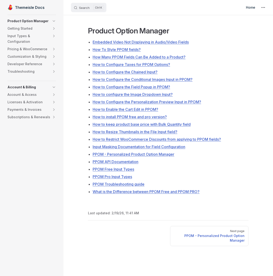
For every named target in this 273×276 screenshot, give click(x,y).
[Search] (88, 7)
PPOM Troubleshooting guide (118, 184)
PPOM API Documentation (115, 161)
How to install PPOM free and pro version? (130, 117)
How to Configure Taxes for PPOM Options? (131, 64)
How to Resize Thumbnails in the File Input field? (135, 131)
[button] (31, 21)
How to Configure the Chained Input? (125, 72)
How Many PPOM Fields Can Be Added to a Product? (139, 57)
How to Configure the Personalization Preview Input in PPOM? (147, 102)
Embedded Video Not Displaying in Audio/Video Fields (141, 42)
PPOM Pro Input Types (112, 176)
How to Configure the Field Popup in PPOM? (131, 87)
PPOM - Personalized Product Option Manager (133, 154)
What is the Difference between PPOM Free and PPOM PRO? (146, 191)
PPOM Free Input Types (113, 169)
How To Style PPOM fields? (117, 49)
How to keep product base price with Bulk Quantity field (142, 124)
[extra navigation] (263, 7)
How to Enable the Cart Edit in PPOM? (125, 109)
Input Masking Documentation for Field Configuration (139, 146)
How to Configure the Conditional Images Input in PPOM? (142, 79)
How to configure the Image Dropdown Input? (133, 94)
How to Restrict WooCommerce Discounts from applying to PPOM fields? (157, 139)
